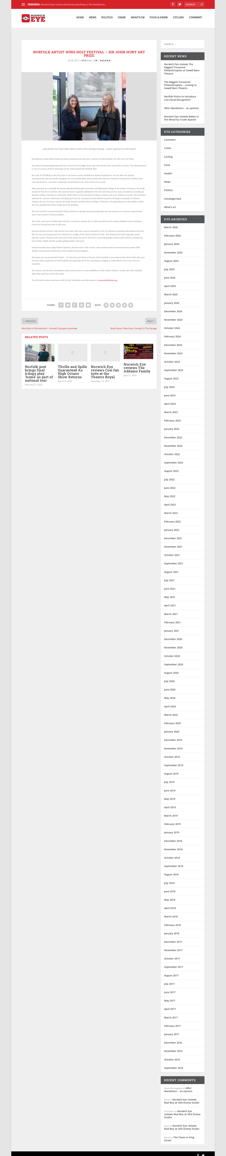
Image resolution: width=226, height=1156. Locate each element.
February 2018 (172, 921)
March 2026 (171, 224)
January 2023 (171, 425)
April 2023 (170, 400)
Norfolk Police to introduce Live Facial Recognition (180, 95)
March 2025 (171, 291)
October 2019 (172, 753)
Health (168, 170)
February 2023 (172, 417)
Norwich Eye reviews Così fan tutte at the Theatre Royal (105, 368)
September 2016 (173, 1064)
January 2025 (171, 299)
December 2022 (173, 434)
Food (167, 161)
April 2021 (170, 602)
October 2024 (172, 324)
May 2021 (169, 593)
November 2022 (173, 442)
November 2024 (173, 316)
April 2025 (170, 282)
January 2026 (171, 240)
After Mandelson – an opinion (181, 104)
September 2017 (173, 963)
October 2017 (172, 955)
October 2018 (172, 854)
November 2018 (173, 846)
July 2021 (169, 577)
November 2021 (173, 543)
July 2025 (169, 266)
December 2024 (173, 308)
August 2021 (171, 568)
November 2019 (173, 745)
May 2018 (169, 896)
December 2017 (173, 938)
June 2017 (169, 989)
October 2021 (172, 551)
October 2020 (172, 652)
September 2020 (173, 661)
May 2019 (169, 795)
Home (80, 19)
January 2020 (171, 728)
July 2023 (169, 383)
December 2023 (173, 341)
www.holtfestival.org (108, 277)
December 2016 (173, 1039)
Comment (195, 19)
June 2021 (169, 585)
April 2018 (170, 904)
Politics (107, 19)
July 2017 (169, 980)
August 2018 (171, 871)
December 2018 (173, 837)
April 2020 (170, 703)
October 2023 (172, 358)
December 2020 (173, 635)
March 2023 (171, 409)
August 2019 (171, 770)
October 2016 (172, 1056)
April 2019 (170, 804)
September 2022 (173, 459)
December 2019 (173, 736)
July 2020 (169, 678)
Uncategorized (172, 195)
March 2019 (171, 812)
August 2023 (171, 375)
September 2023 (173, 366)
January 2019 (171, 829)
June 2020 (169, 686)
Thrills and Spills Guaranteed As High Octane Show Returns (72, 368)
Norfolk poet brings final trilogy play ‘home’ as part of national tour (39, 370)
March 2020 (171, 711)
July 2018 (169, 879)
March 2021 (171, 610)
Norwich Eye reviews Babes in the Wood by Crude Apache (181, 115)
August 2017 (171, 972)
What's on (86, 57)
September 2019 (173, 762)
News (92, 19)
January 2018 (171, 930)
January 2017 (171, 1031)
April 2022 (170, 501)
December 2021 (173, 535)
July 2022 (169, 476)
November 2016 (173, 1047)
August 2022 (171, 467)
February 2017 (172, 1022)
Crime (122, 19)
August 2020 (171, 669)
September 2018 (173, 862)
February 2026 (172, 232)
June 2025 (169, 274)
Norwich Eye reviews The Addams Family (137, 364)
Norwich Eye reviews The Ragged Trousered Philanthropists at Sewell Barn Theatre (182, 65)
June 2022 (169, 484)
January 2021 (171, 627)
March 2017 (171, 1014)
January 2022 (171, 526)
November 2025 (173, 249)
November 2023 (173, 350)
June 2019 (169, 787)
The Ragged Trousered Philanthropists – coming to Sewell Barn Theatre (180, 81)
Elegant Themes (45, 1152)
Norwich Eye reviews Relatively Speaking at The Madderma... (73, 4)
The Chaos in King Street (179, 1135)
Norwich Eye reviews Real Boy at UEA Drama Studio (181, 1098)
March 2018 (171, 913)
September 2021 (173, 560)
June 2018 (169, 888)
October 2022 (172, 451)
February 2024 (172, 333)
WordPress (77, 1152)
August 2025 (171, 257)
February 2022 (172, 518)
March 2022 (171, 509)
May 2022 (169, 493)
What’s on (138, 19)
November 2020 (173, 644)
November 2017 (173, 947)
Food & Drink (159, 19)
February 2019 (172, 820)
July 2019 (169, 778)
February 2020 (172, 720)
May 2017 (169, 997)
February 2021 (172, 619)
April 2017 (170, 1005)
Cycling (178, 19)
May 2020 (169, 694)
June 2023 (169, 392)
